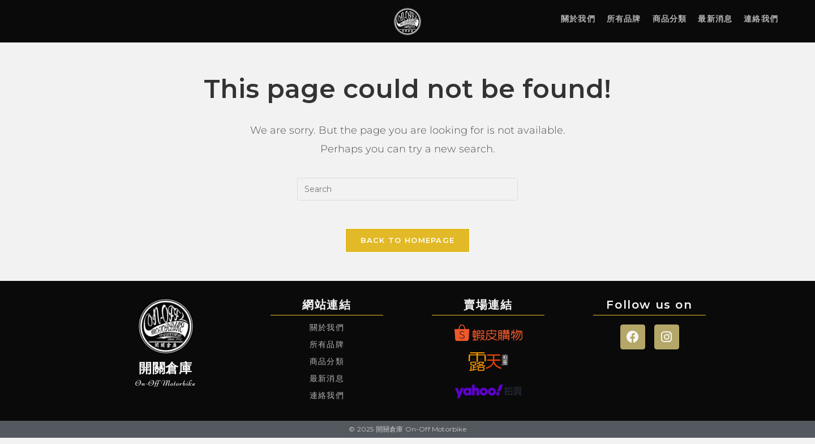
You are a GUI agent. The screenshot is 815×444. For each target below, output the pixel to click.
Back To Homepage (408, 246)
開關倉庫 (165, 374)
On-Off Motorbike (165, 389)
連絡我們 (761, 19)
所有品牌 (624, 19)
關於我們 (578, 19)
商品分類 (670, 19)
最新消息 (715, 19)
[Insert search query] (407, 189)
